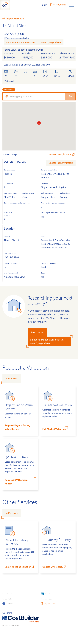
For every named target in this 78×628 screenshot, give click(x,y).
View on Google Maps (62, 154)
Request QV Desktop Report (16, 481)
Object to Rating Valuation (20, 566)
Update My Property (54, 566)
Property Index (46, 599)
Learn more (37, 332)
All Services (12, 378)
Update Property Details (61, 162)
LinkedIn (46, 593)
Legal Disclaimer (8, 594)
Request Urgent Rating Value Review (17, 427)
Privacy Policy (7, 599)
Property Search (48, 603)
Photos (6, 154)
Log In (44, 4)
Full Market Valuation (54, 428)
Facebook (7, 603)
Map (14, 154)
